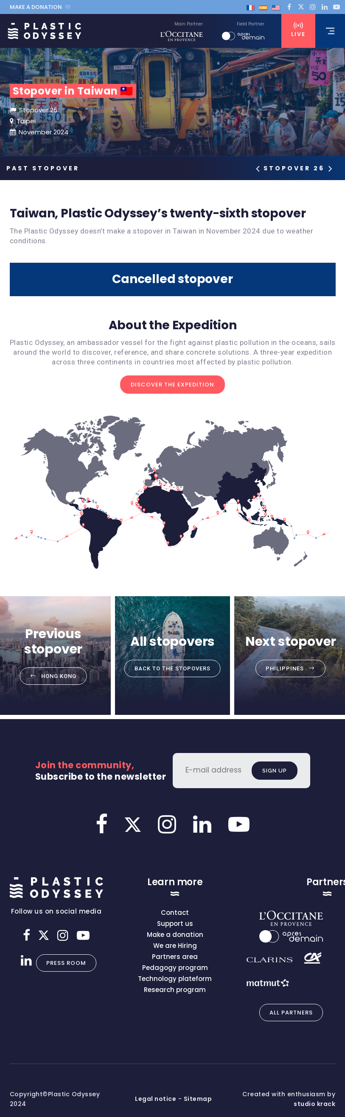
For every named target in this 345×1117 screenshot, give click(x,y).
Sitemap (198, 1099)
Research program (175, 990)
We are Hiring (175, 946)
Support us (175, 923)
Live (298, 30)
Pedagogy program (175, 968)
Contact (175, 912)
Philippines (285, 668)
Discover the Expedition (172, 385)
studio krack (314, 1104)
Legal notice (155, 1099)
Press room (66, 963)
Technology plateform (175, 979)
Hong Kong (58, 676)
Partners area (175, 957)
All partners (291, 1013)
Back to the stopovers (172, 668)
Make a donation (40, 7)
